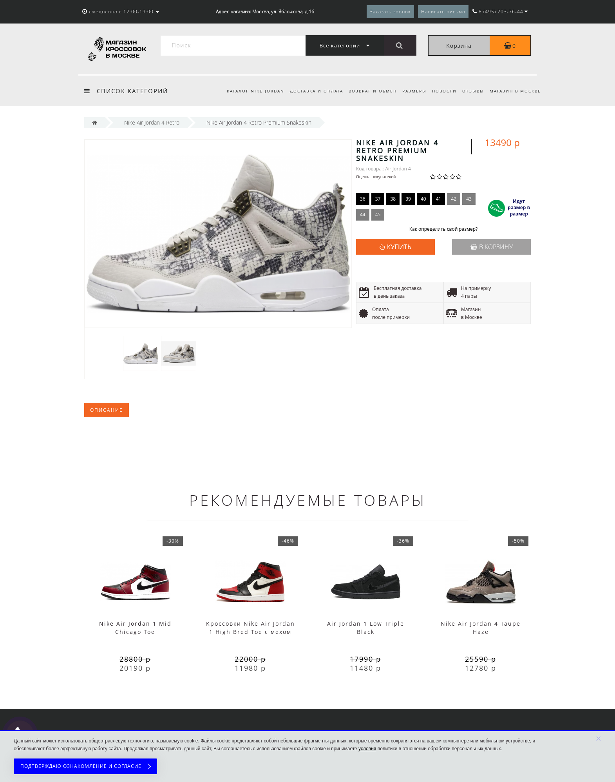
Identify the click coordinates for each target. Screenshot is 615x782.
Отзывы (472, 91)
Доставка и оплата (310, 91)
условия (367, 748)
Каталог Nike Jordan (248, 91)
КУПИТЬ (399, 247)
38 (393, 199)
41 (438, 199)
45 (378, 214)
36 (362, 199)
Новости (441, 91)
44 (362, 214)
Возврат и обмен (368, 91)
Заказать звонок (390, 11)
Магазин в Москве (515, 91)
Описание (106, 410)
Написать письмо (443, 11)
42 (453, 199)
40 (423, 199)
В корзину (491, 247)
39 (408, 199)
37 (378, 199)
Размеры (410, 91)
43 (469, 199)
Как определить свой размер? (443, 229)
